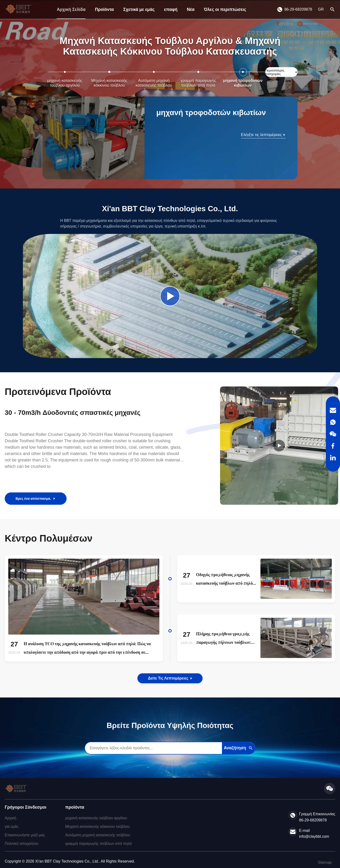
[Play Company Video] (170, 296)
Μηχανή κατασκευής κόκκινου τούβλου (97, 826)
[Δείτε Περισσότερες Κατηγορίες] (281, 72)
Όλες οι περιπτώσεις (225, 9)
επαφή (171, 9)
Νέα (191, 9)
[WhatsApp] (333, 422)
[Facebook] (333, 446)
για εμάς (12, 826)
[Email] (333, 410)
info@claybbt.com (314, 836)
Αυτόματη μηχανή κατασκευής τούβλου (97, 835)
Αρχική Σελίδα (71, 9)
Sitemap (325, 862)
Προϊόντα (104, 9)
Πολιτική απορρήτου (21, 844)
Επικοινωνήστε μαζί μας (25, 835)
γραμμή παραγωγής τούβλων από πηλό (98, 844)
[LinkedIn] (333, 457)
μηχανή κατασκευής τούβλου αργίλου (96, 818)
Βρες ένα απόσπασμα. (36, 498)
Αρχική (10, 818)
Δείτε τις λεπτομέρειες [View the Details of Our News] (170, 678)
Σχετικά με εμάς (139, 9)
